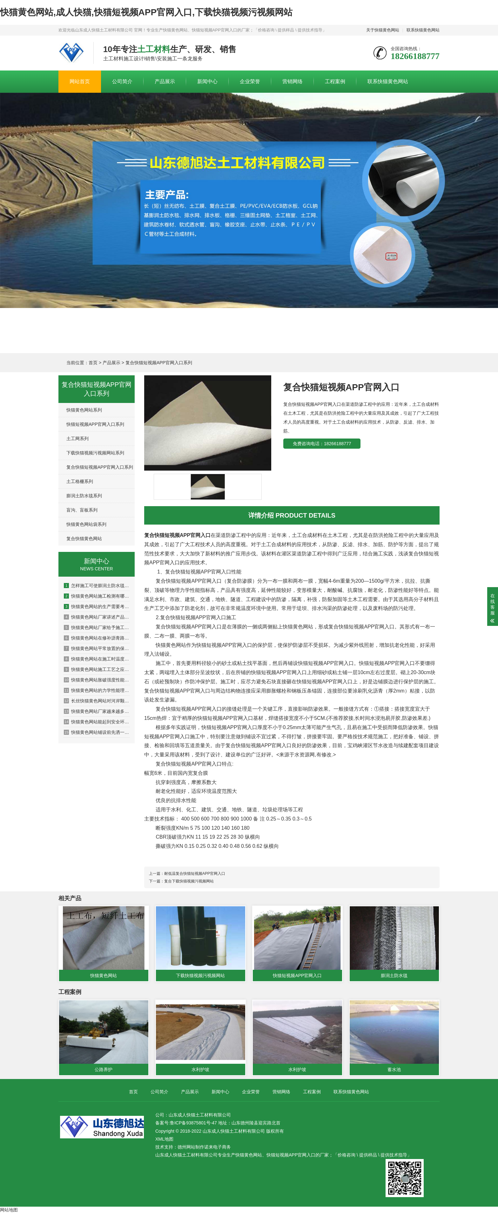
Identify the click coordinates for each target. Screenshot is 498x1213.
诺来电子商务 (217, 1146)
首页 (93, 362)
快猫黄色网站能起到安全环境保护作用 (97, 721)
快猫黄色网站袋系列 (86, 524)
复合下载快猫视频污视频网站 (189, 881)
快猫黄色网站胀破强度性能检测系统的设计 (97, 679)
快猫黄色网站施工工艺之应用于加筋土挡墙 (97, 669)
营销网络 (292, 81)
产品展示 (165, 81)
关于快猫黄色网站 (382, 30)
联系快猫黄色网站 (423, 30)
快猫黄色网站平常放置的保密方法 (97, 648)
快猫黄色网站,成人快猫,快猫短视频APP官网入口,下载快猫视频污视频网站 (146, 12)
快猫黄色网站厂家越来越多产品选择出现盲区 (97, 711)
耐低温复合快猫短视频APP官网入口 (194, 873)
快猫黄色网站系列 (84, 409)
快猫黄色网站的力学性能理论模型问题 (97, 690)
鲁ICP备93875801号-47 (193, 1122)
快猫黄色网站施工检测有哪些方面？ (97, 596)
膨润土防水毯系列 (84, 495)
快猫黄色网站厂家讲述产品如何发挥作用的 (97, 617)
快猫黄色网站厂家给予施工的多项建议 (97, 627)
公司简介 (122, 81)
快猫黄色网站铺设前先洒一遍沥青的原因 (97, 732)
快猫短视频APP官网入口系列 (95, 424)
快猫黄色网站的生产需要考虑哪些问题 (97, 606)
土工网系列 (77, 438)
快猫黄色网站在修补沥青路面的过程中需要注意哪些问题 (97, 637)
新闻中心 (207, 81)
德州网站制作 (191, 1146)
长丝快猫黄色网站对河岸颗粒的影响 (97, 700)
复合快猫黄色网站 (84, 538)
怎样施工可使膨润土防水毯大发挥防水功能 (97, 585)
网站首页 (80, 81)
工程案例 (335, 81)
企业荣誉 (250, 81)
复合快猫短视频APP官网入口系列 (158, 362)
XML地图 (164, 1139)
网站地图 (9, 1209)
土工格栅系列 (79, 481)
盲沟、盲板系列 (82, 510)
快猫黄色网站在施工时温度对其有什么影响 (97, 658)
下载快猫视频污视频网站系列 (95, 452)
